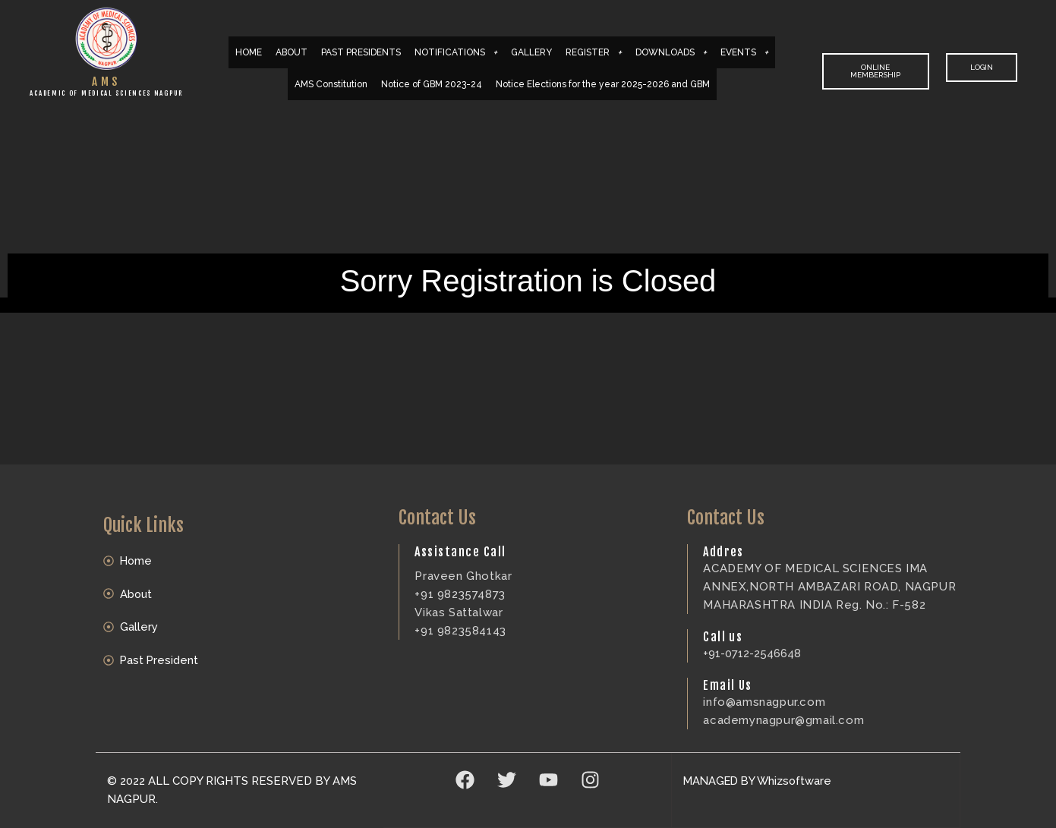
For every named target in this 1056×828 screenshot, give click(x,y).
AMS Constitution (331, 84)
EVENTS (744, 52)
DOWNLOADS (671, 52)
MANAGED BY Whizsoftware (760, 781)
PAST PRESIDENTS (361, 52)
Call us (722, 636)
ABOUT (291, 52)
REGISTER (594, 52)
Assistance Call (460, 551)
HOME (248, 52)
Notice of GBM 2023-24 (431, 84)
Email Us (727, 685)
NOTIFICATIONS (456, 52)
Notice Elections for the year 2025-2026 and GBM (603, 84)
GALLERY (531, 52)
